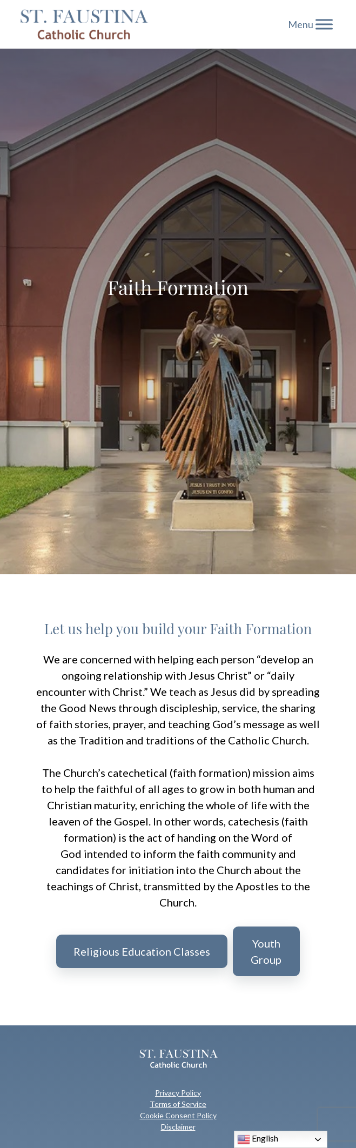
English (257, 1139)
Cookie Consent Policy (178, 1115)
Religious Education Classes (141, 951)
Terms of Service (178, 1104)
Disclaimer (178, 1126)
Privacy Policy (178, 1092)
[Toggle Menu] (324, 24)
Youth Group (266, 951)
